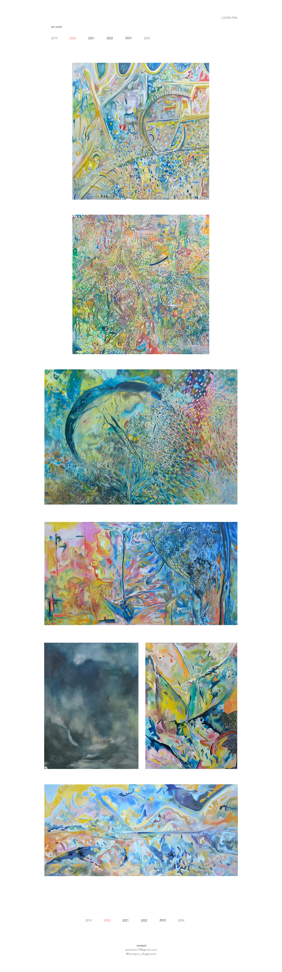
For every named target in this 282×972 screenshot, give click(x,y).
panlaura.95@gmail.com (141, 949)
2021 (91, 38)
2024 (147, 38)
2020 (73, 38)
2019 (54, 38)
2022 (110, 38)
